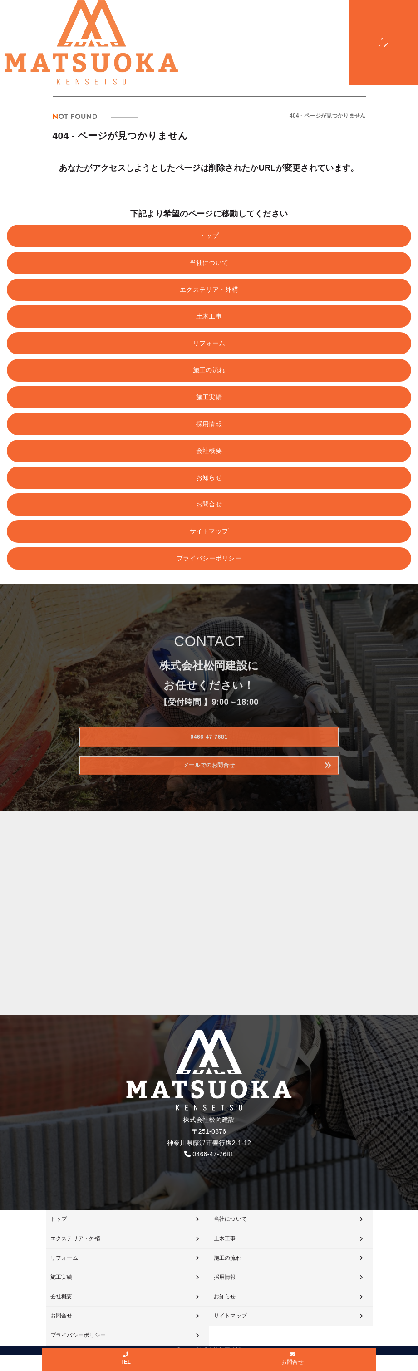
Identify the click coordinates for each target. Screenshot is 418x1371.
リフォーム (209, 343)
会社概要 (209, 450)
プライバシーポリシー (209, 558)
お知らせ (209, 477)
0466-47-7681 (213, 1154)
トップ (209, 235)
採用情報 (209, 424)
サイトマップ (209, 531)
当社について (209, 262)
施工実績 (209, 397)
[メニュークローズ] (372, 43)
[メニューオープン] (369, 40)
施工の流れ (209, 369)
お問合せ (209, 504)
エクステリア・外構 (209, 289)
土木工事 (209, 316)
